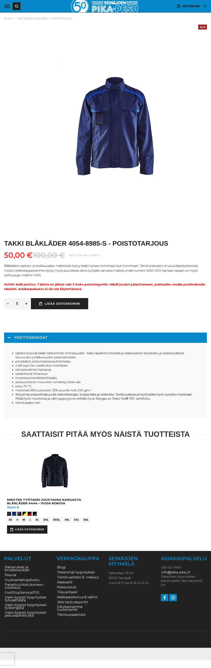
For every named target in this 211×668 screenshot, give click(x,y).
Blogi (61, 567)
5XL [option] (76, 519)
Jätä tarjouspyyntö (72, 602)
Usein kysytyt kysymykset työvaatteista (26, 599)
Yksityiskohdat (31, 338)
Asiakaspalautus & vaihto (77, 597)
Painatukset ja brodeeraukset (17, 568)
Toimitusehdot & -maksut (78, 577)
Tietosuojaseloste (71, 615)
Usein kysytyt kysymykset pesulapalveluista (26, 614)
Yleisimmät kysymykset (76, 572)
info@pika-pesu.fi (176, 572)
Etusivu (8, 18)
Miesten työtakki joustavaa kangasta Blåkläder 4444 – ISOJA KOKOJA (44, 501)
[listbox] (55, 514)
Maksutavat (66, 587)
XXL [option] (46, 519)
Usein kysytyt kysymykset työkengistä (26, 606)
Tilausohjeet (67, 592)
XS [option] (10, 519)
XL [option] (37, 519)
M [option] (23, 519)
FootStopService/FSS (22, 593)
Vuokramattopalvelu (22, 580)
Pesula (10, 575)
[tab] (105, 338)
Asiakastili (64, 582)
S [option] (17, 519)
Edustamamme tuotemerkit (70, 608)
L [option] (30, 519)
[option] (9, 514)
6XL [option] (86, 519)
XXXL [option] (56, 519)
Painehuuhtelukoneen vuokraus (24, 586)
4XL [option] (67, 519)
